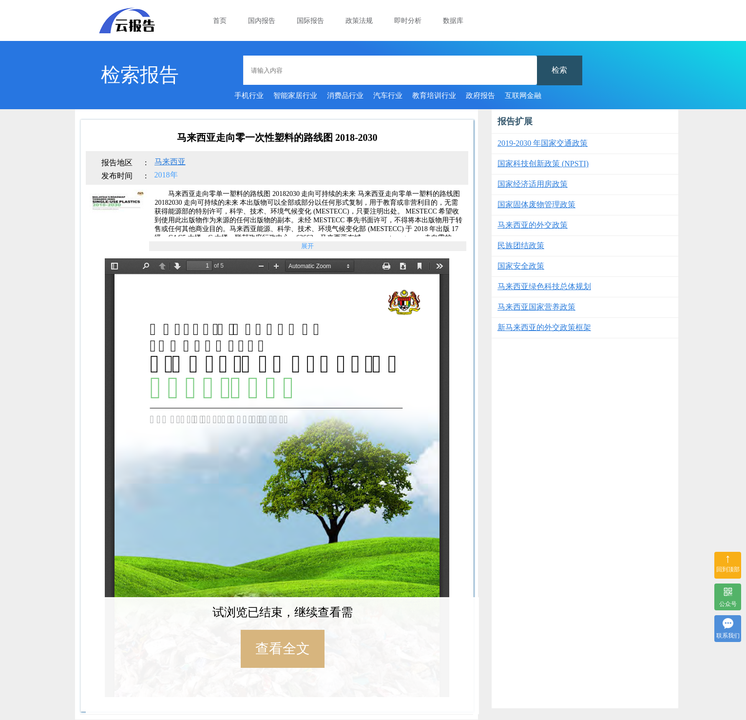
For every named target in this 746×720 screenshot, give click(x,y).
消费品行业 (345, 95)
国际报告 (310, 20)
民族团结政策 (520, 245)
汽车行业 (387, 95)
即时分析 (407, 20)
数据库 (453, 20)
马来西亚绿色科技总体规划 (544, 286)
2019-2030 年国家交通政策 (542, 143)
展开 (307, 246)
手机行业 (249, 95)
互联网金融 (523, 95)
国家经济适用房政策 (532, 184)
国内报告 (261, 20)
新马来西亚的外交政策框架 (544, 327)
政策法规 (359, 20)
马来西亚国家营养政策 (536, 307)
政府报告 (480, 95)
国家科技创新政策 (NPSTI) (543, 163)
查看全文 (282, 648)
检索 (559, 70)
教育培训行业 (434, 95)
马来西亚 (170, 161)
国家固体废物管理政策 (536, 204)
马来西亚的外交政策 (532, 225)
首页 (220, 20)
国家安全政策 (520, 266)
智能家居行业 (295, 95)
